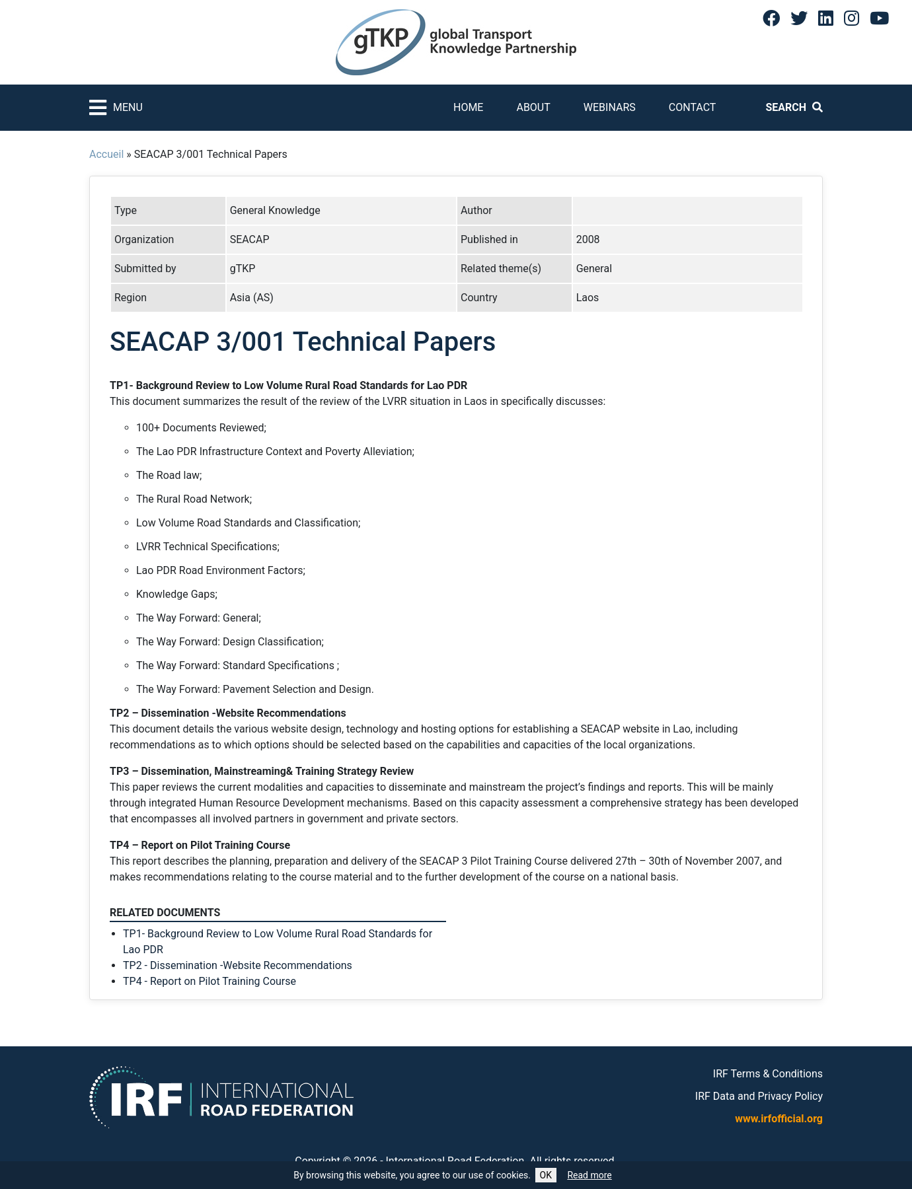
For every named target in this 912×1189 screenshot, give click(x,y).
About (533, 107)
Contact (692, 107)
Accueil (106, 154)
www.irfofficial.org (779, 1118)
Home (468, 107)
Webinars (610, 107)
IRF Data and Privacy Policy (759, 1096)
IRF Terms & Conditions (768, 1073)
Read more (589, 1175)
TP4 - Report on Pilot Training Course (209, 981)
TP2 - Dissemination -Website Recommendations (237, 965)
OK (546, 1175)
